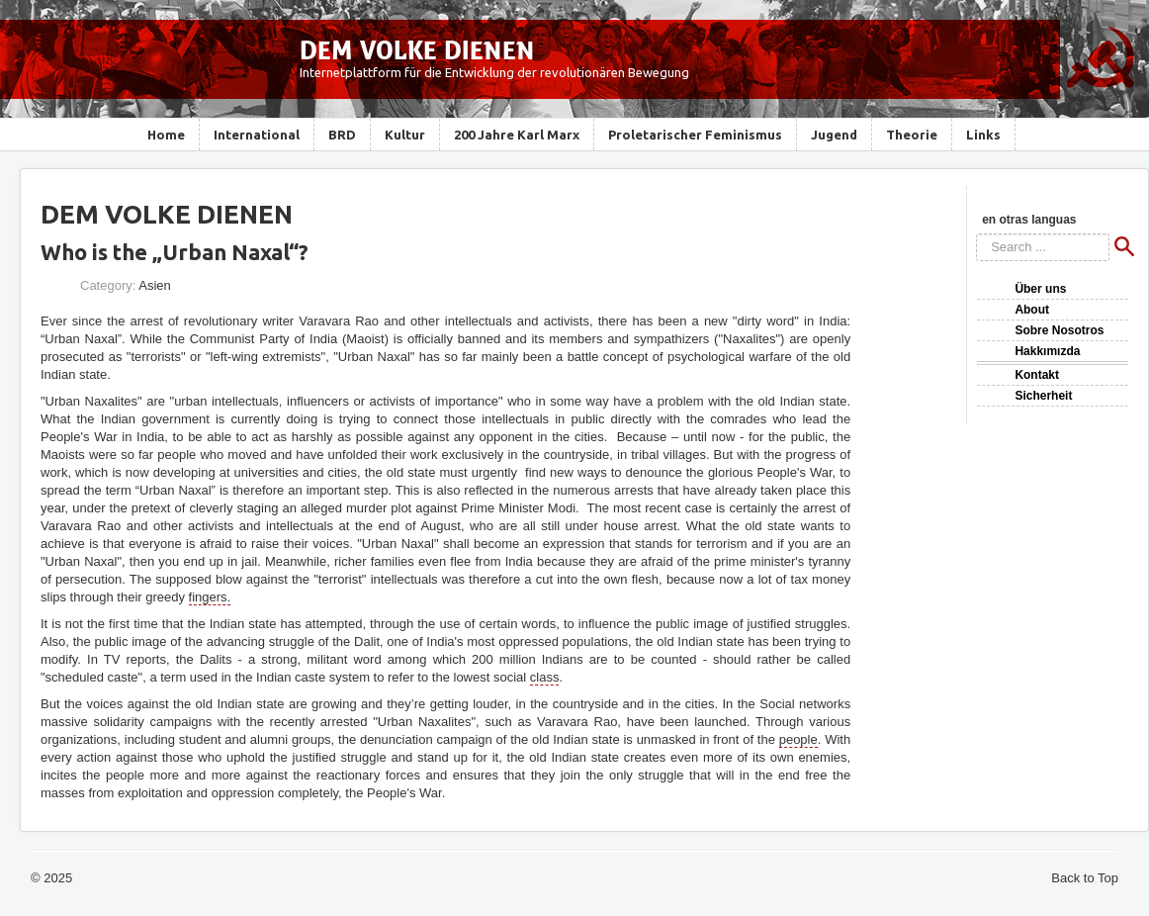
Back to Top (1084, 877)
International (257, 134)
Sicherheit (1043, 396)
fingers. (210, 597)
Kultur (405, 134)
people (798, 739)
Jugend (834, 134)
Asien (154, 285)
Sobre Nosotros (1059, 330)
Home (166, 134)
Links (983, 134)
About (1032, 310)
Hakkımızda (1047, 351)
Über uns (1040, 289)
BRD (342, 134)
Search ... (976, 233)
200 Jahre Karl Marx (516, 134)
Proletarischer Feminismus (695, 134)
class (545, 677)
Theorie (911, 134)
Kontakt (1037, 375)
